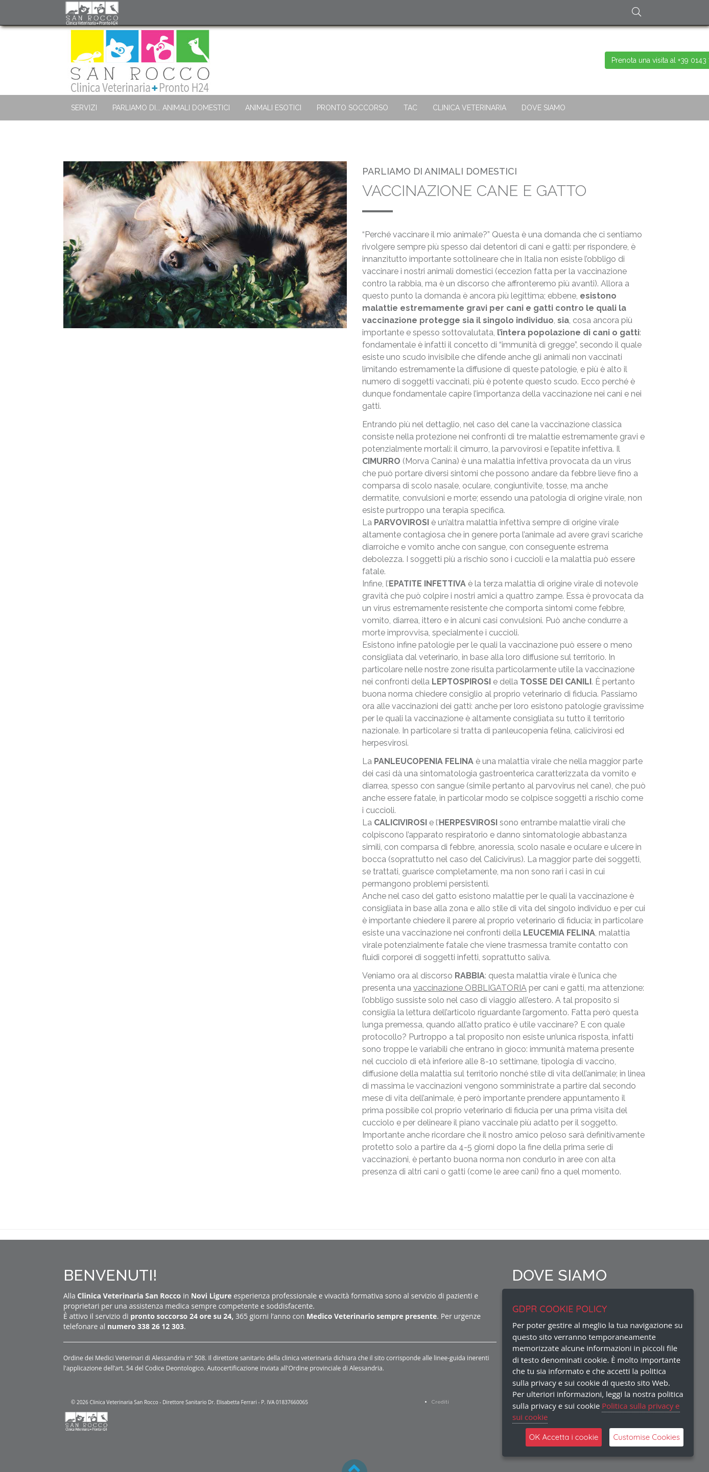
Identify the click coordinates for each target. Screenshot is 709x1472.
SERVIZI (84, 108)
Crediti (440, 1402)
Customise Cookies (646, 1437)
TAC (410, 108)
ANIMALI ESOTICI (273, 108)
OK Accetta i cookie (564, 1437)
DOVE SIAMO (543, 108)
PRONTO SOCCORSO (352, 108)
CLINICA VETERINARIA (469, 108)
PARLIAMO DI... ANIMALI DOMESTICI (171, 108)
